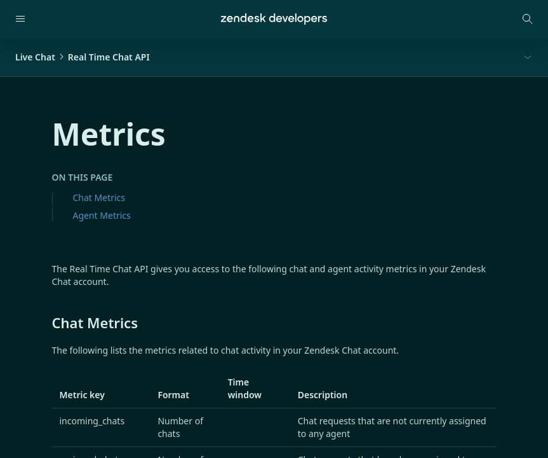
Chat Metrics (99, 197)
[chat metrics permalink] (45, 322)
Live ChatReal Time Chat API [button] (82, 57)
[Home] (274, 19)
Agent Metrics (102, 215)
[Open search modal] (527, 19)
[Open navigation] (20, 19)
